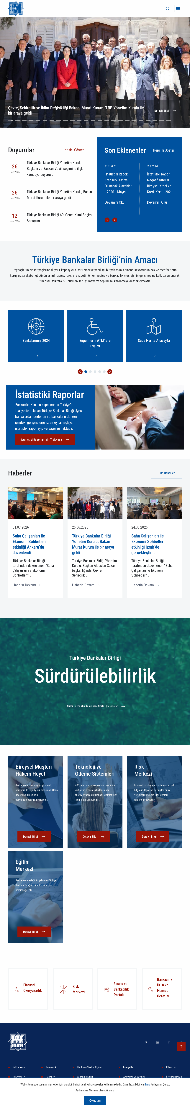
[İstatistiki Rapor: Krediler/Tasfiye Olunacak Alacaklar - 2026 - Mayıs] (120, 189)
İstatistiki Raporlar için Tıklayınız (41, 439)
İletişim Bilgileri (174, 1077)
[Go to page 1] (85, 371)
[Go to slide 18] (127, 120)
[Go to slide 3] (24, 120)
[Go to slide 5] (38, 120)
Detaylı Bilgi (161, 111)
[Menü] (178, 8)
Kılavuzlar (171, 1067)
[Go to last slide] (7, 76)
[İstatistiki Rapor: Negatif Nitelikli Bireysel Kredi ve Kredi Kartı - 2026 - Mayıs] (163, 189)
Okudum (95, 1100)
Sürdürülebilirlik (85, 1077)
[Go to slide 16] (113, 120)
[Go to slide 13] (93, 120)
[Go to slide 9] (65, 120)
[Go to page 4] (99, 371)
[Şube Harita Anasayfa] (154, 336)
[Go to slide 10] (72, 120)
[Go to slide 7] (52, 120)
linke (147, 1084)
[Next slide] (182, 76)
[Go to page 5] (104, 371)
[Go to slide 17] (120, 120)
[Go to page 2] (90, 371)
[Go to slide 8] (58, 120)
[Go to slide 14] (100, 120)
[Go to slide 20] (141, 120)
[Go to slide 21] (148, 120)
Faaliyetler (128, 1067)
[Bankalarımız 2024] (36, 336)
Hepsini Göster (73, 150)
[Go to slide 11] (79, 120)
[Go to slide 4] (31, 120)
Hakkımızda (19, 1067)
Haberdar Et (19, 1077)
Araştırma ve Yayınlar (134, 1077)
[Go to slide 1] (10, 120)
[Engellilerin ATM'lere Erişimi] (95, 336)
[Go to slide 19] (134, 120)
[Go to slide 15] (106, 120)
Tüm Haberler (166, 473)
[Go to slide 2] (17, 120)
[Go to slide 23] (161, 120)
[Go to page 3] (95, 371)
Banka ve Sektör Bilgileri (89, 1067)
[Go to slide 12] (86, 120)
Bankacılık (51, 1067)
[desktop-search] (167, 8)
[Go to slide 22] (155, 120)
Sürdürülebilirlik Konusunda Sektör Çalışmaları (92, 706)
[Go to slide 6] (45, 120)
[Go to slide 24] (168, 120)
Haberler (50, 1077)
